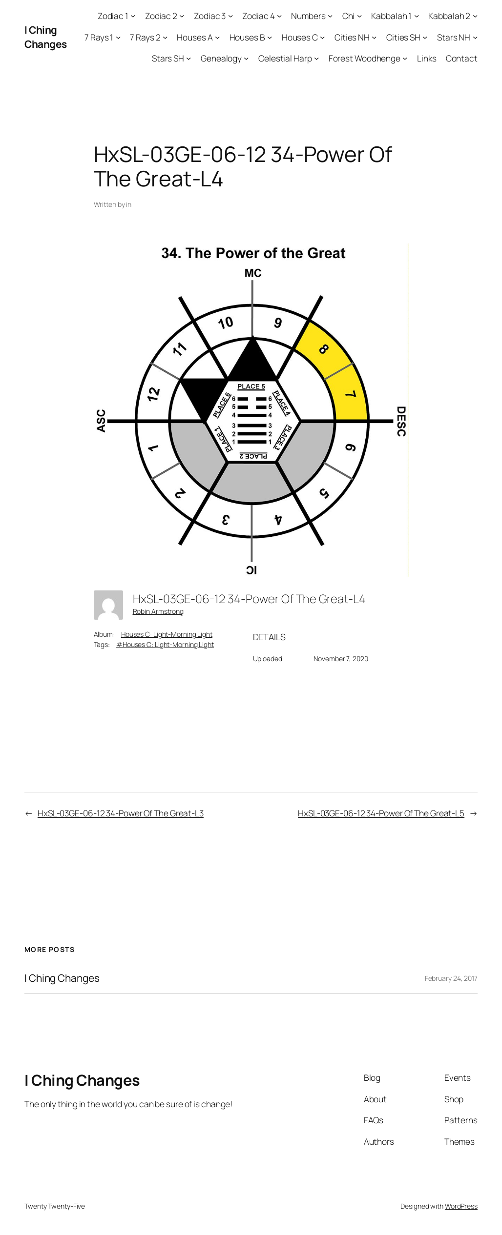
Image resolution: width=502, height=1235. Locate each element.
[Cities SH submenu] (424, 36)
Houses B (247, 37)
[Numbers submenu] (330, 15)
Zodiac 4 (258, 15)
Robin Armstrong (158, 611)
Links (427, 58)
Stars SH (168, 58)
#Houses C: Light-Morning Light (165, 644)
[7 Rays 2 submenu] (165, 36)
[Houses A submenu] (217, 36)
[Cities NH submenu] (374, 36)
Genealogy (221, 58)
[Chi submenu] (359, 15)
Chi (348, 15)
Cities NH (352, 37)
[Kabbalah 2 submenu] (475, 15)
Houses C (300, 37)
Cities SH (403, 37)
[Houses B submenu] (269, 36)
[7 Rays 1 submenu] (118, 36)
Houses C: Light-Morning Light (166, 634)
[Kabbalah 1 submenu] (416, 15)
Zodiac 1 (113, 15)
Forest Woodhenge (364, 58)
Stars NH (453, 37)
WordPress (461, 1206)
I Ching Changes (45, 37)
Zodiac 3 (210, 15)
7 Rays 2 (145, 37)
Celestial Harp (285, 58)
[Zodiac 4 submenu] (279, 15)
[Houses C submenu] (322, 36)
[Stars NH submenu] (475, 36)
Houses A (194, 37)
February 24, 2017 (451, 978)
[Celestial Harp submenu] (316, 58)
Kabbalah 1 (391, 15)
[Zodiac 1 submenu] (132, 15)
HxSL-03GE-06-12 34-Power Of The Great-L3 (121, 813)
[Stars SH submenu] (188, 58)
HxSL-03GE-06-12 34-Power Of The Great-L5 (381, 813)
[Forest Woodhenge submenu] (404, 58)
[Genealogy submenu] (246, 58)
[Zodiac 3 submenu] (230, 15)
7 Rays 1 (98, 37)
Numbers (308, 15)
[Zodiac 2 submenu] (181, 15)
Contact (462, 58)
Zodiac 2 (161, 15)
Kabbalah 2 (449, 15)
